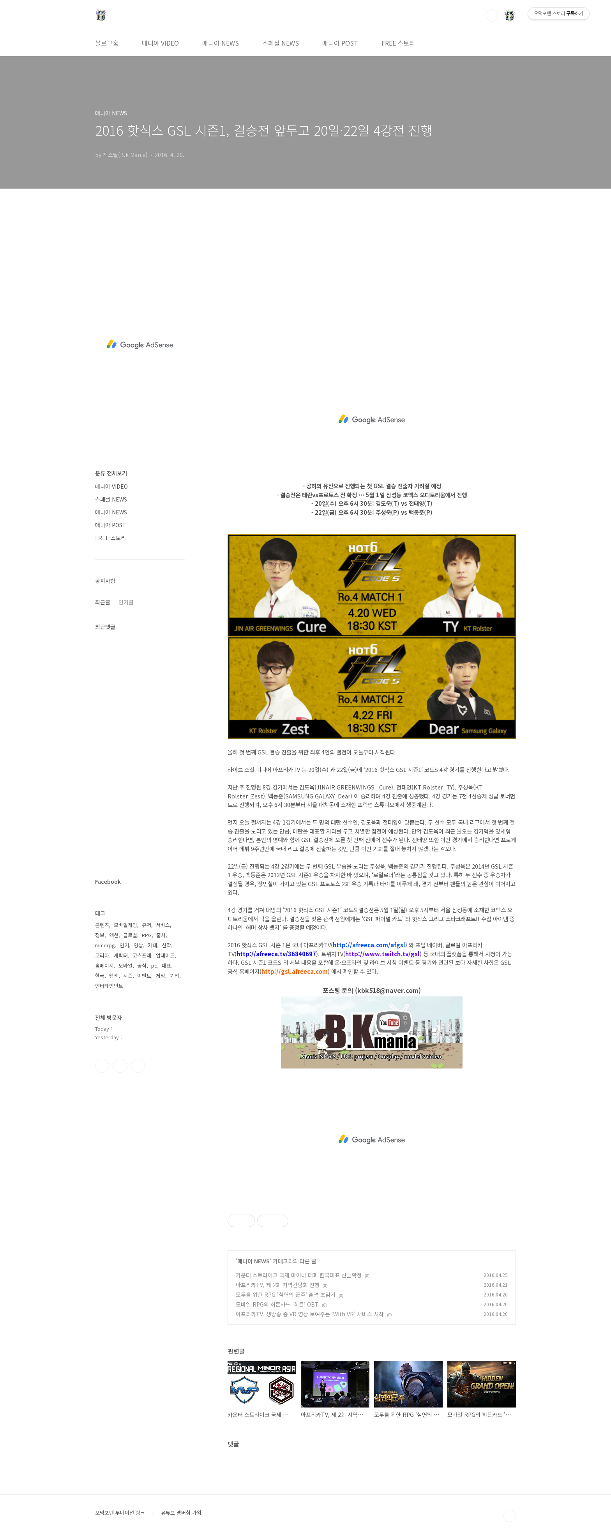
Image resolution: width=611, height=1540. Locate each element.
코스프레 (141, 955)
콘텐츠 (102, 925)
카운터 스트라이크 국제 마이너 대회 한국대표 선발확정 (299, 1275)
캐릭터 (121, 955)
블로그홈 (106, 43)
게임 (160, 975)
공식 (142, 965)
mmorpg (105, 945)
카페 (152, 945)
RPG (147, 935)
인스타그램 (120, 1066)
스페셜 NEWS (280, 43)
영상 (138, 945)
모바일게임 (125, 925)
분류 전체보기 (111, 473)
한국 (99, 975)
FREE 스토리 (398, 43)
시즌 (127, 975)
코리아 (102, 955)
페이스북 (102, 1066)
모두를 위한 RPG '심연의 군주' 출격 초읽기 (286, 1294)
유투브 (138, 1066)
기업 (174, 975)
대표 (166, 965)
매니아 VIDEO (160, 43)
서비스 (163, 925)
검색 (492, 15)
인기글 (126, 602)
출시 (161, 935)
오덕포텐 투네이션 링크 (120, 1513)
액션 (113, 935)
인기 (124, 945)
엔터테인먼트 (109, 985)
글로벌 (130, 935)
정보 (99, 935)
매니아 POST (340, 43)
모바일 (125, 965)
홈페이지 (104, 965)
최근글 (102, 602)
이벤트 (144, 975)
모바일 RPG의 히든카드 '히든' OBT (277, 1304)
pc (154, 965)
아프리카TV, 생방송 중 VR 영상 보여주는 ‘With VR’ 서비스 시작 (310, 1314)
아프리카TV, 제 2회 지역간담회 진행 (278, 1285)
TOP (509, 1516)
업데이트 (165, 955)
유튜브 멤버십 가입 (181, 1513)
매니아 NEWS (220, 43)
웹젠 (113, 975)
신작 (166, 945)
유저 (146, 925)
